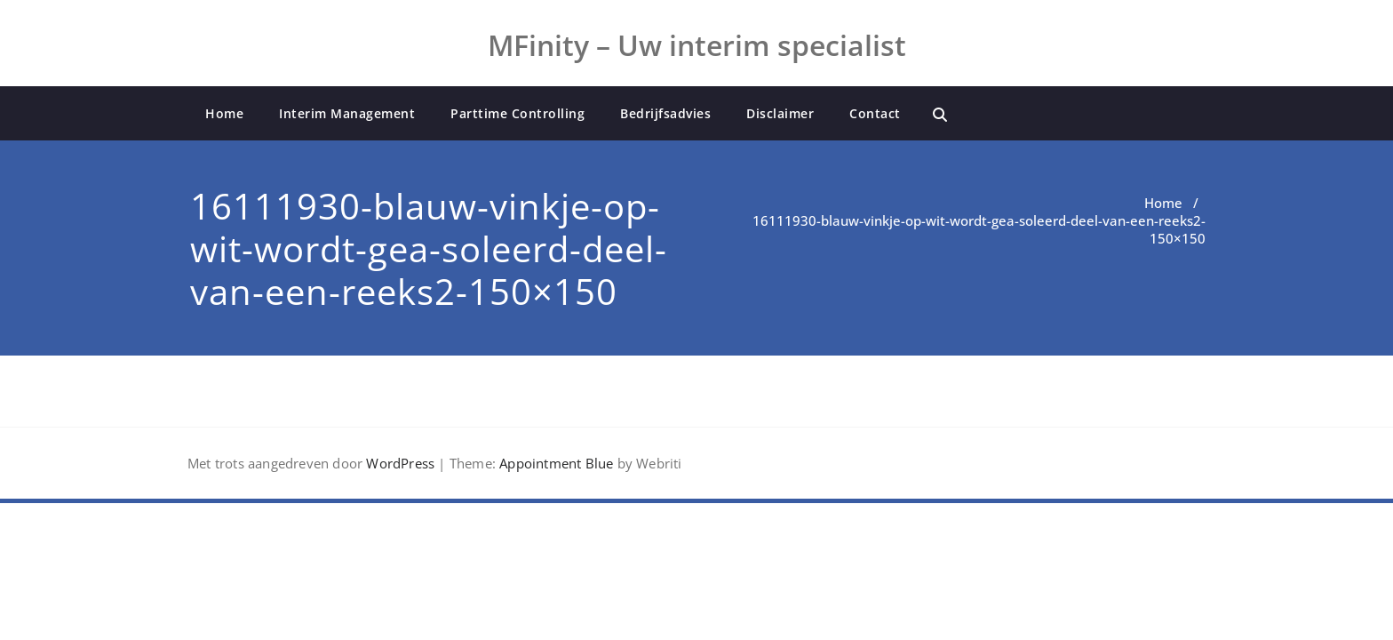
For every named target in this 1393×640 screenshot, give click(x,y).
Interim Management (347, 113)
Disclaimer (780, 113)
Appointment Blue (554, 463)
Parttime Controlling (517, 113)
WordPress (400, 463)
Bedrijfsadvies (665, 113)
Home (224, 113)
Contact (875, 113)
